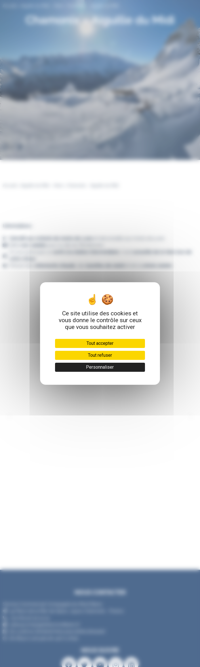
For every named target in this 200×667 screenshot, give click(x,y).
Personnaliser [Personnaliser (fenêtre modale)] (100, 367)
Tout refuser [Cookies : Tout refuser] (100, 355)
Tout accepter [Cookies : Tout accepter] (100, 343)
